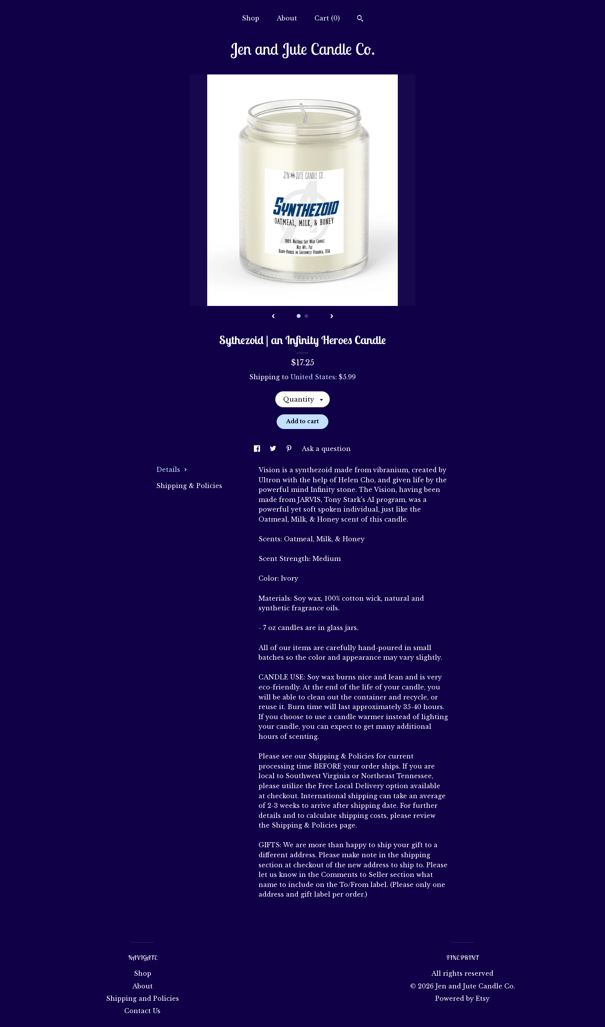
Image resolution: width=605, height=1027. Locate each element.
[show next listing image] (332, 316)
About (287, 18)
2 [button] (306, 316)
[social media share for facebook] (258, 449)
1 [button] (299, 316)
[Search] (360, 19)
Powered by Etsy (462, 998)
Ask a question (326, 449)
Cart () (327, 18)
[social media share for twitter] (274, 449)
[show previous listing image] (273, 316)
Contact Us (142, 1011)
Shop (250, 18)
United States (313, 377)
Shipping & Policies (189, 486)
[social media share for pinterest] (290, 449)
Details (171, 469)
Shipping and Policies (142, 998)
